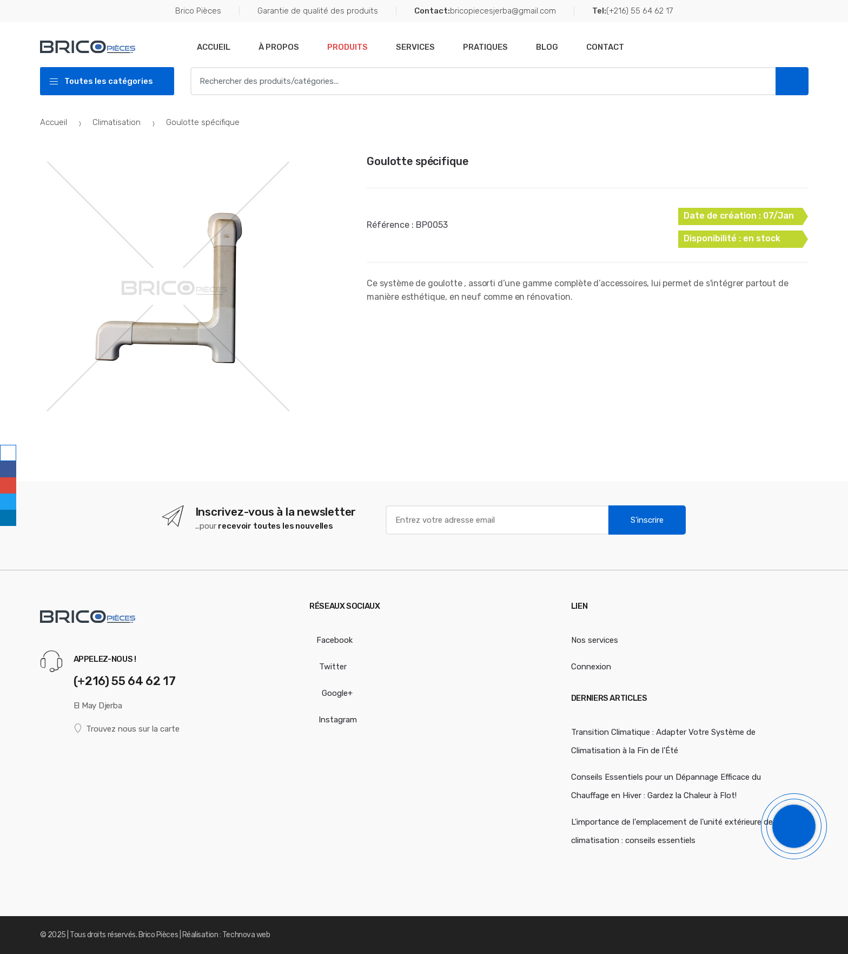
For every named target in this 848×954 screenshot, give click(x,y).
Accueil (213, 47)
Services (415, 47)
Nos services (594, 640)
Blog (547, 47)
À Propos (279, 47)
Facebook (331, 640)
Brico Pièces (198, 11)
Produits (347, 47)
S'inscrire (647, 520)
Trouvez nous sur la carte (127, 728)
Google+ (331, 693)
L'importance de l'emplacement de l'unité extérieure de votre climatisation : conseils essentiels (683, 831)
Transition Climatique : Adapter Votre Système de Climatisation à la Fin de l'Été (663, 741)
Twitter (328, 667)
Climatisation (116, 122)
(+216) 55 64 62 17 (632, 11)
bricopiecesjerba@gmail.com (485, 11)
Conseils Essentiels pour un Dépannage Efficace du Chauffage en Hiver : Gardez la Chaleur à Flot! (666, 786)
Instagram (333, 720)
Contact (605, 47)
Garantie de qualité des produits (317, 11)
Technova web (246, 934)
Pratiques (485, 47)
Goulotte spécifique (417, 161)
